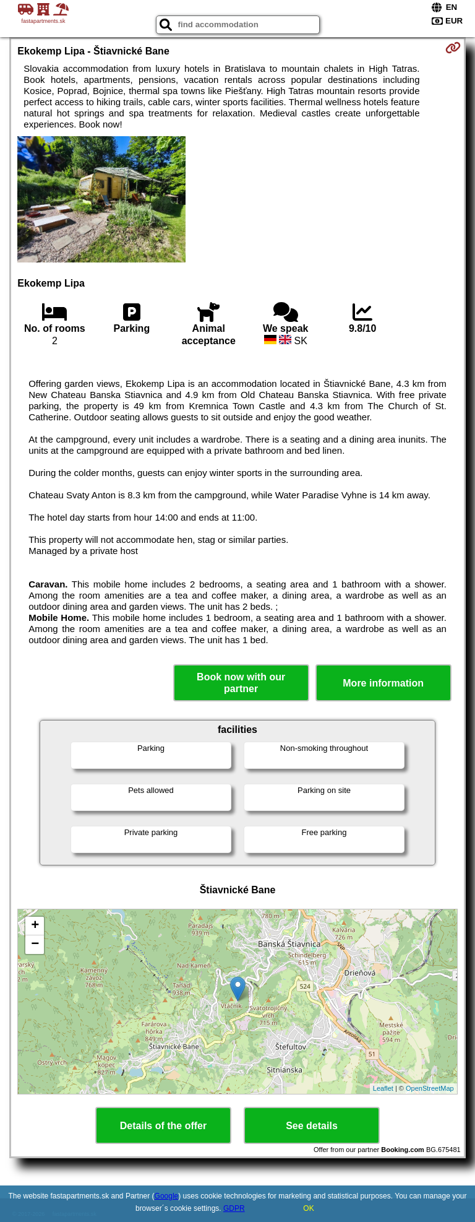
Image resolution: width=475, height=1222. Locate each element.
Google (167, 1196)
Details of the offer (163, 1125)
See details (312, 1125)
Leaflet (383, 1088)
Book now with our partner (241, 683)
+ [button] (35, 926)
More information (383, 683)
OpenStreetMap (430, 1088)
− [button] (35, 944)
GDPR (234, 1208)
